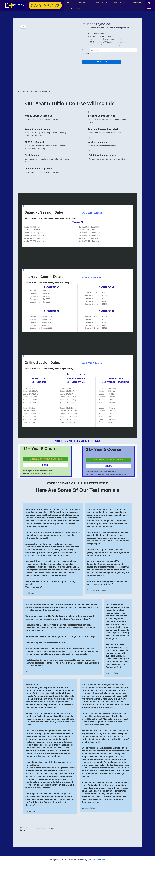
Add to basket (101, 61)
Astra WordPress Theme (97, 859)
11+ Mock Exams (134, 2)
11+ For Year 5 (116, 2)
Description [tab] (23, 91)
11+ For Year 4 (98, 2)
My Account (80, 8)
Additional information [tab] (41, 91)
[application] (87, 2)
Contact (68, 8)
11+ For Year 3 (81, 2)
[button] (45, 5)
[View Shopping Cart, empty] (149, 5)
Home (67, 2)
